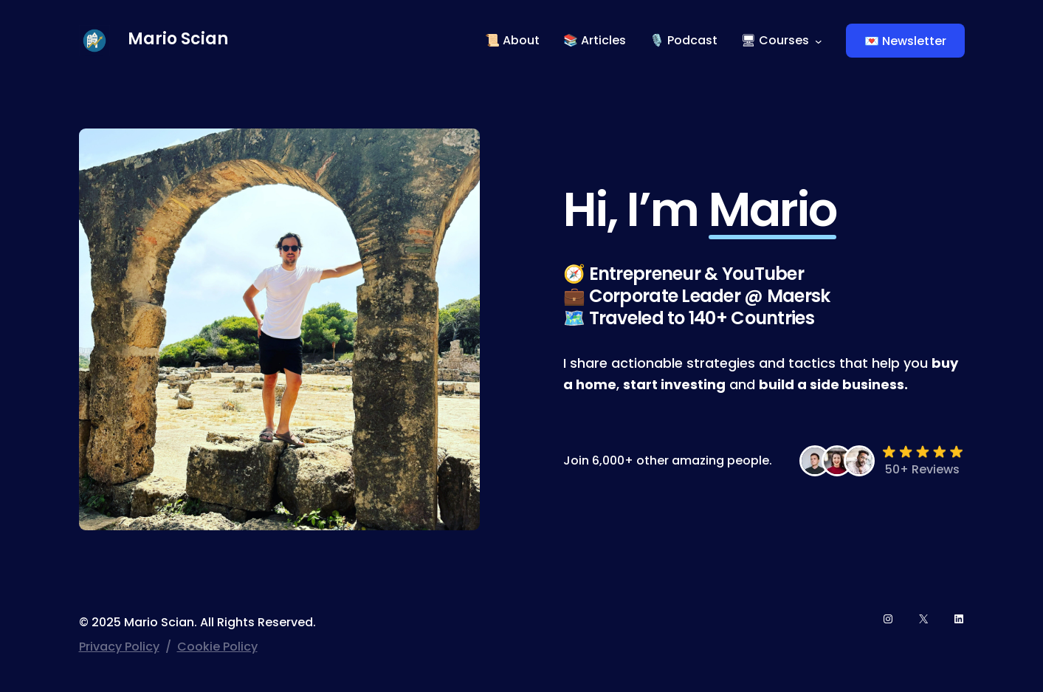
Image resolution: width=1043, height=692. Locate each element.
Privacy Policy (119, 646)
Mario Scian (178, 38)
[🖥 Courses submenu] (818, 40)
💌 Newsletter (905, 40)
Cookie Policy (217, 646)
